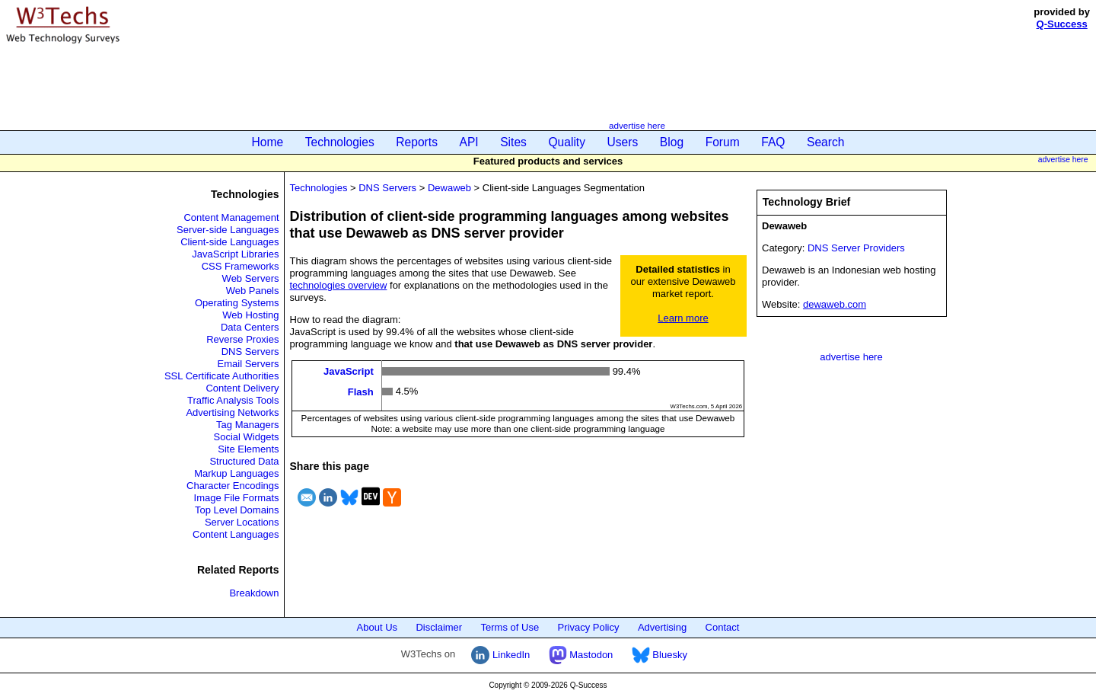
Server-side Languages (228, 229)
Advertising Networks (232, 412)
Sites (513, 142)
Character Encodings (232, 485)
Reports (417, 142)
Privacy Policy (589, 627)
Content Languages (236, 534)
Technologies (339, 142)
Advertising (662, 627)
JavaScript (348, 371)
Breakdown (254, 593)
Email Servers (248, 363)
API (469, 142)
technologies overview (338, 285)
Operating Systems (237, 302)
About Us (377, 627)
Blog (671, 142)
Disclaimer (439, 627)
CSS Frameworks (240, 266)
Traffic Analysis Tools (233, 400)
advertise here (637, 125)
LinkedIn (500, 654)
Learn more (683, 318)
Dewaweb (449, 187)
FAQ (773, 142)
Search (825, 142)
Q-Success (1062, 24)
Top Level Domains (237, 510)
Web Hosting (250, 315)
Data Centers (250, 327)
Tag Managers (247, 424)
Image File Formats (236, 497)
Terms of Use (510, 627)
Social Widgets (246, 437)
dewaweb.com (834, 304)
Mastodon (581, 654)
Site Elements (248, 449)
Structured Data (244, 461)
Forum (723, 142)
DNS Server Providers (856, 248)
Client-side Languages (229, 242)
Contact (723, 627)
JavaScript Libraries (235, 254)
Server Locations (242, 522)
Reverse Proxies (242, 339)
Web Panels (252, 290)
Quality (566, 142)
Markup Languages (236, 473)
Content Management (231, 217)
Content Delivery (242, 388)
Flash (361, 391)
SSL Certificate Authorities (221, 376)
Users (623, 142)
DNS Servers (250, 351)
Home (268, 142)
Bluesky (659, 654)
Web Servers (250, 278)
